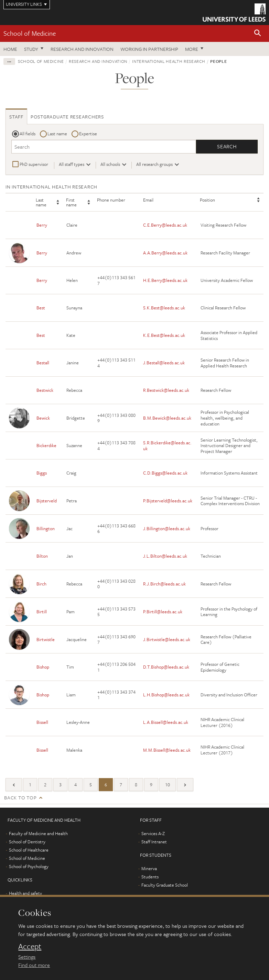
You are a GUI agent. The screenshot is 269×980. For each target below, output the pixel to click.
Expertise (88, 133)
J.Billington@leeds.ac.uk (166, 528)
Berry (41, 225)
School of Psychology (29, 866)
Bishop (42, 667)
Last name (57, 133)
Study (31, 49)
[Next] (185, 784)
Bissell (42, 722)
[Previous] (14, 784)
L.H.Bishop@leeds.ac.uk (166, 694)
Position (207, 200)
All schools (110, 164)
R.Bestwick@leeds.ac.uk (166, 390)
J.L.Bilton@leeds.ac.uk (165, 556)
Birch (41, 583)
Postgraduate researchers (67, 116)
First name (71, 202)
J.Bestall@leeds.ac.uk (164, 363)
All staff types (71, 164)
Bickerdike (46, 445)
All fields (27, 133)
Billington (45, 528)
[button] (258, 33)
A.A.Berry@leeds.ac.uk (165, 252)
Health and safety (25, 893)
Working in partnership (149, 49)
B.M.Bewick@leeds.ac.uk (167, 417)
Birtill (41, 611)
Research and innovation (82, 49)
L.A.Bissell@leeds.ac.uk (165, 722)
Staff (16, 116)
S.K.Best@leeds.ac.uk (164, 308)
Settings (26, 956)
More (191, 49)
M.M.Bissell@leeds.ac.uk (167, 750)
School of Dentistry (27, 841)
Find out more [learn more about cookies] (34, 965)
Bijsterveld (46, 500)
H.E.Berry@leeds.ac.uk (165, 280)
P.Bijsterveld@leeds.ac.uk (167, 500)
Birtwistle (45, 639)
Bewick (43, 417)
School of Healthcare (29, 849)
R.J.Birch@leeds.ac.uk (164, 583)
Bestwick (44, 390)
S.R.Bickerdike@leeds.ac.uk (167, 445)
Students (150, 876)
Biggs (41, 473)
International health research (168, 61)
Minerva (149, 868)
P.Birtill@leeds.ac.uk (162, 611)
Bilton (42, 556)
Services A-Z (153, 833)
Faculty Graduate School (164, 884)
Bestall (42, 363)
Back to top (20, 797)
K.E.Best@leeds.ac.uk (164, 335)
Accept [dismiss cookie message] (29, 946)
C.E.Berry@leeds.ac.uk (165, 225)
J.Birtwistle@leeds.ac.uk (166, 639)
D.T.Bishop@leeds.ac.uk (166, 667)
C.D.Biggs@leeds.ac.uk (165, 473)
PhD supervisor (34, 164)
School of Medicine (29, 33)
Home (10, 49)
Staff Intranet (154, 841)
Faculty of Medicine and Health (38, 833)
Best (40, 308)
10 (167, 784)
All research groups (154, 164)
